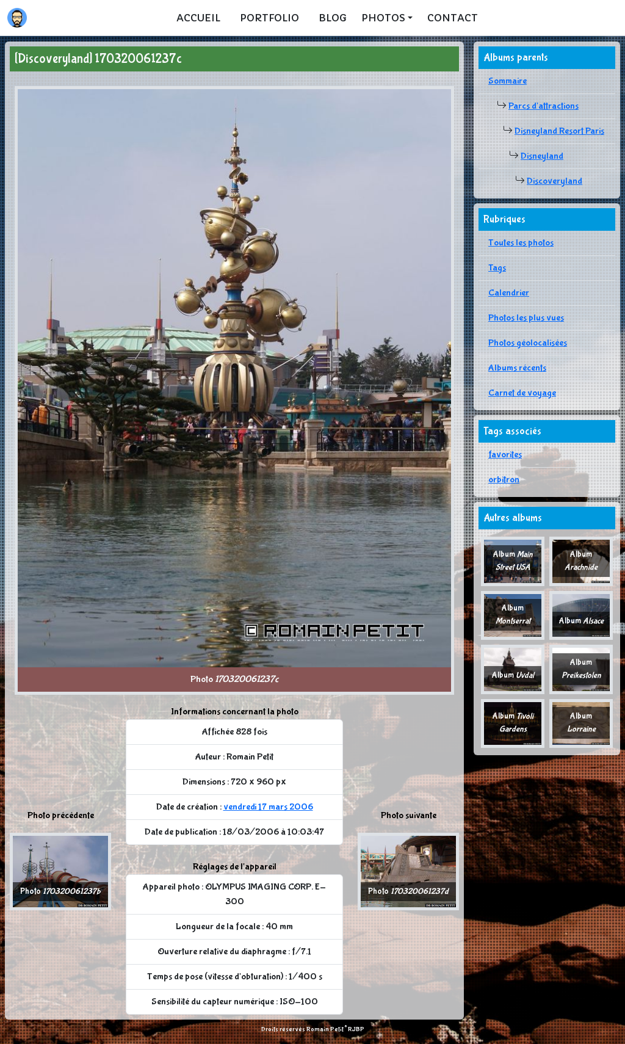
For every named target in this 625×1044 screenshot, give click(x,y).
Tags (497, 268)
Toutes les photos (521, 242)
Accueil (198, 18)
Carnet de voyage (522, 393)
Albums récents (517, 368)
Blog (333, 18)
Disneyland (542, 156)
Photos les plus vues (526, 318)
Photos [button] (383, 18)
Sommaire (507, 81)
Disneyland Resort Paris (559, 131)
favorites (505, 454)
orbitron (503, 479)
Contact (452, 18)
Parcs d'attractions (543, 106)
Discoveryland (554, 181)
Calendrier (508, 293)
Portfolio (269, 18)
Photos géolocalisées (527, 343)
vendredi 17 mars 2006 (268, 807)
